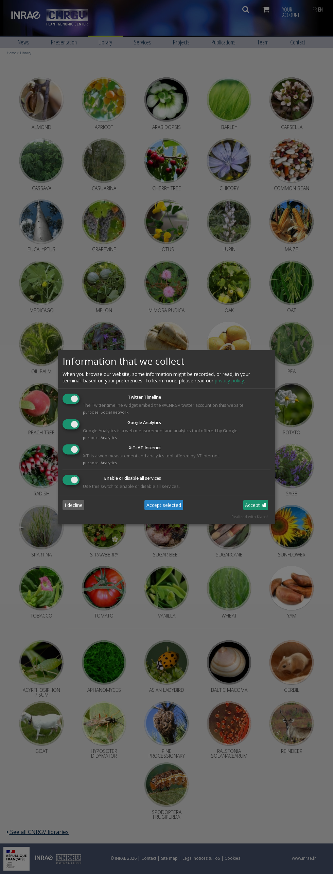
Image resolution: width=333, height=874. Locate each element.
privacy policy (229, 380)
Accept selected (163, 505)
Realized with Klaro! (249, 516)
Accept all (255, 505)
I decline (74, 505)
